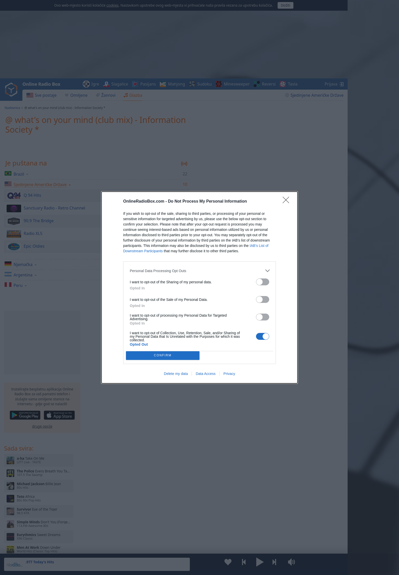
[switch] (262, 281)
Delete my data (176, 374)
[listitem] (199, 270)
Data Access (206, 374)
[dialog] (199, 287)
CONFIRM (162, 356)
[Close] (287, 201)
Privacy (229, 374)
